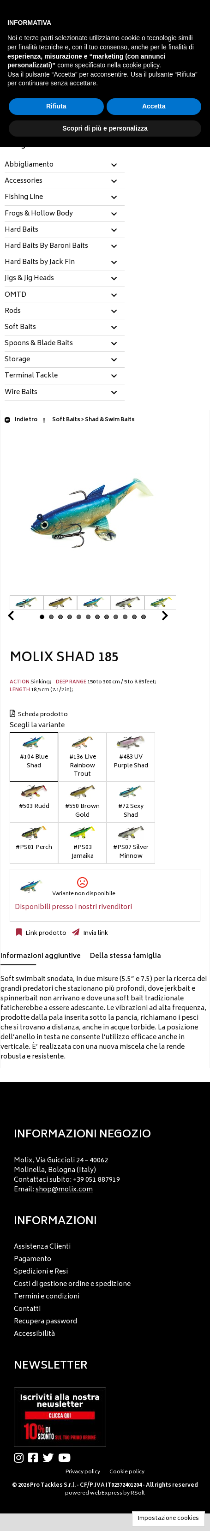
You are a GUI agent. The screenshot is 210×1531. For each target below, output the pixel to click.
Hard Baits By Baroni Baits (46, 246)
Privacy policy (83, 1472)
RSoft (138, 1493)
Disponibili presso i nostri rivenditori (73, 907)
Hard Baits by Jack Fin (40, 262)
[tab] (65, 165)
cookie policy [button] (141, 65)
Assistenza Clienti (42, 1247)
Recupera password (45, 1322)
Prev (21, 618)
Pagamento (32, 1259)
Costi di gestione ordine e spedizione (72, 1284)
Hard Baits (21, 230)
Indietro (21, 420)
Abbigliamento (29, 165)
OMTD (15, 295)
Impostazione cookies (168, 1519)
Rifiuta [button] (56, 106)
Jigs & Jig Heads (29, 279)
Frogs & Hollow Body (39, 214)
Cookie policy (126, 1472)
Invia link (95, 933)
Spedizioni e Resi (41, 1272)
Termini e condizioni (46, 1297)
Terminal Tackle (31, 376)
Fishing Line (24, 197)
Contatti (27, 1309)
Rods (13, 311)
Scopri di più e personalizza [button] (104, 128)
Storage (17, 360)
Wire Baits (21, 393)
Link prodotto (45, 933)
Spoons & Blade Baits (39, 344)
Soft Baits (20, 327)
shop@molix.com (64, 1190)
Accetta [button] (154, 106)
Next (154, 618)
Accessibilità (34, 1334)
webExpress (106, 1493)
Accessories (23, 181)
